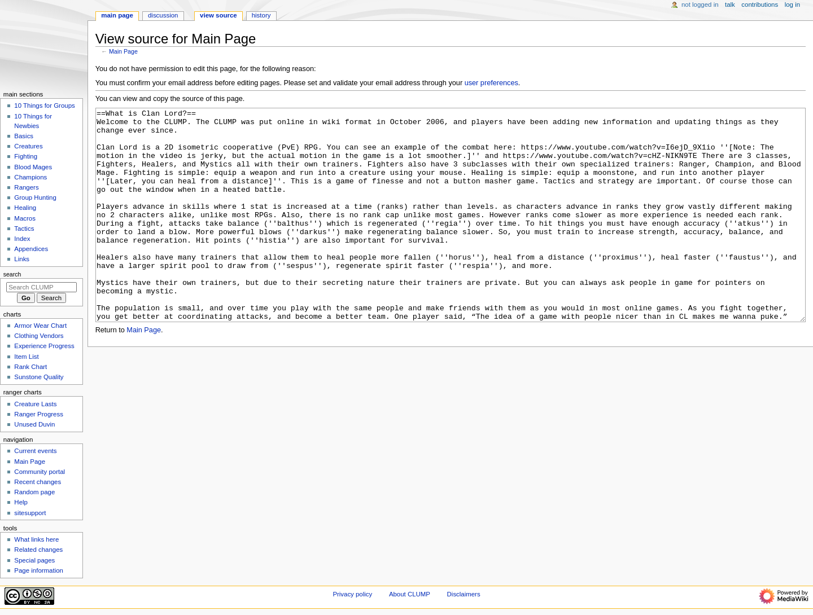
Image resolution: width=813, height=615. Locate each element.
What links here (36, 539)
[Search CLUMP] (41, 287)
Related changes (38, 549)
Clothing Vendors (38, 335)
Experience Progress (44, 345)
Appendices (31, 248)
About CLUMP (409, 594)
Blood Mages (33, 167)
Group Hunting (35, 197)
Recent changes (37, 481)
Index (22, 238)
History (261, 15)
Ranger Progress (38, 414)
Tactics (24, 228)
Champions (30, 177)
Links (21, 259)
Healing (25, 207)
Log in (792, 4)
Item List (26, 356)
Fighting (25, 156)
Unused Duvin (34, 424)
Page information (38, 570)
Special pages (34, 560)
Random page (34, 492)
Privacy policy (352, 594)
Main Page (123, 51)
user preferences (491, 83)
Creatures (28, 146)
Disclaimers (463, 594)
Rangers (26, 187)
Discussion (163, 15)
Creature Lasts (35, 404)
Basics (23, 136)
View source (218, 15)
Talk (730, 4)
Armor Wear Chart (40, 325)
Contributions (759, 4)
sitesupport (30, 512)
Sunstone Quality (38, 377)
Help (21, 502)
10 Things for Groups (44, 105)
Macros (25, 218)
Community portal (39, 471)
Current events (35, 450)
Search (12, 274)
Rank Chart (30, 366)
